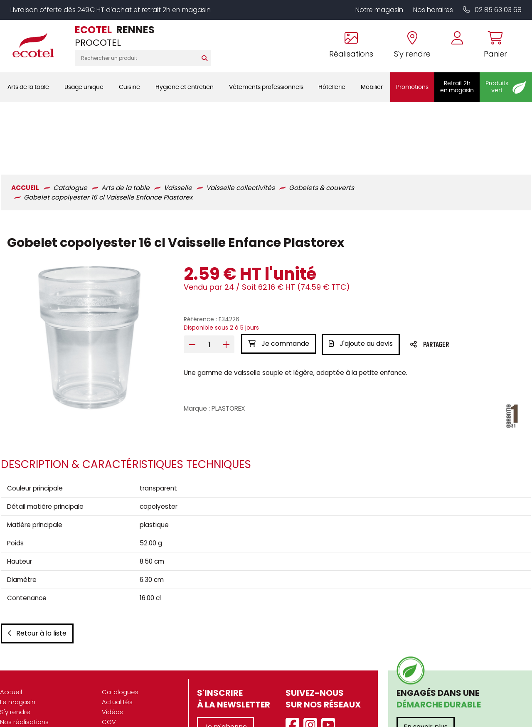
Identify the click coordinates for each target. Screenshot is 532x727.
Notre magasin (379, 10)
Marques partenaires (32, 705)
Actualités (117, 645)
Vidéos (112, 655)
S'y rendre (15, 655)
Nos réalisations (24, 665)
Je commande (278, 281)
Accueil (11, 635)
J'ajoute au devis (362, 281)
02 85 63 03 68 (492, 10)
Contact (115, 705)
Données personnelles (136, 685)
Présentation (19, 675)
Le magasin (17, 645)
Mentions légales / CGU (138, 675)
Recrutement (20, 695)
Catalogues (120, 635)
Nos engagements (29, 685)
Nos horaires (433, 10)
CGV (109, 665)
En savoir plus (426, 670)
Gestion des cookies (133, 695)
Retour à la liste (36, 577)
